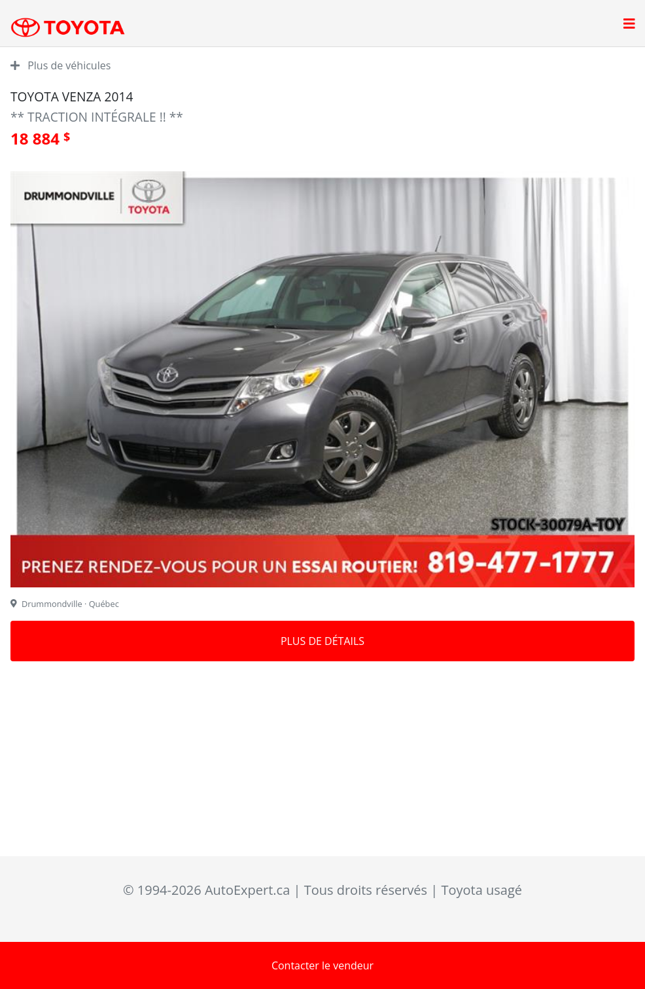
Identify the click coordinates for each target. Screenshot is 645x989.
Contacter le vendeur (322, 965)
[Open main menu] (629, 25)
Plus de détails (322, 641)
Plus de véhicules (60, 65)
